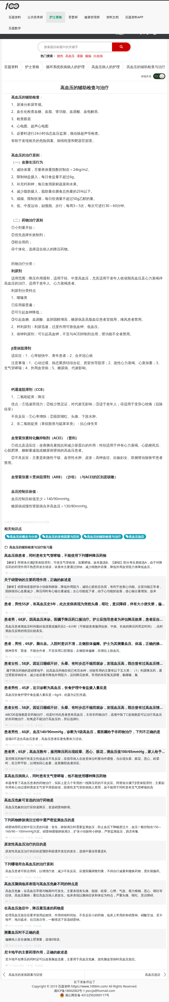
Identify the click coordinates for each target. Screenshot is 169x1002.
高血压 (70, 56)
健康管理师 (92, 17)
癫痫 (88, 56)
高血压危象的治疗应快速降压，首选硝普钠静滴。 (39, 807)
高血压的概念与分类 (22, 537)
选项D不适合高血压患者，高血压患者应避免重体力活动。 (44, 739)
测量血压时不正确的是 (21, 932)
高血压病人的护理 (106, 66)
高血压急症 (135, 537)
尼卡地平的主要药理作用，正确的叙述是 (36, 952)
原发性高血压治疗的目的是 (25, 844)
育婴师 (73, 17)
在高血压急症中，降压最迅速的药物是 (34, 908)
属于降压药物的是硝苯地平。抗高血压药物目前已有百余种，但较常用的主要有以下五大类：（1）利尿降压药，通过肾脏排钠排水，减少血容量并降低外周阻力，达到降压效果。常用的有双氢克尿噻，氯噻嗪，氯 (83, 672)
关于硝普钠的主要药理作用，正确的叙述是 (37, 579)
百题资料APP (134, 17)
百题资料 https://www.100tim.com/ (83, 986)
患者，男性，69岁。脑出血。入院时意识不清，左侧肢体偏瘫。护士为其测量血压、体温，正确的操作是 (85, 643)
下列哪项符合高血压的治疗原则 (28, 864)
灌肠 (80, 56)
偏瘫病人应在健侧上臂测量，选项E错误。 (33, 939)
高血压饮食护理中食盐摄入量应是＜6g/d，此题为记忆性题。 (47, 695)
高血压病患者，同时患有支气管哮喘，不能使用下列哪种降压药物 (55, 555)
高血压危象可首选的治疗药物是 (28, 800)
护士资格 (56, 17)
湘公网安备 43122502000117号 (84, 995)
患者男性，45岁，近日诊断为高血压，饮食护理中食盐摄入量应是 (55, 687)
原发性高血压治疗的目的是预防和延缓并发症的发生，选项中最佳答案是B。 (57, 851)
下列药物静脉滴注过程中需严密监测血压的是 (39, 820)
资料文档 (112, 17)
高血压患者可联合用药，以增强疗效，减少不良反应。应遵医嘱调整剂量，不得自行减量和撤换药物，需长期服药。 (83, 871)
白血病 (98, 56)
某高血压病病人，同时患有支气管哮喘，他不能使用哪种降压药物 (55, 775)
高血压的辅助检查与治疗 (102, 537)
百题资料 (15, 17)
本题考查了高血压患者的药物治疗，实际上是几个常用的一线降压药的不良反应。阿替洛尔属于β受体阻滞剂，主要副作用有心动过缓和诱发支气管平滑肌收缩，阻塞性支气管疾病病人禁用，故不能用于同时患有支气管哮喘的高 (84, 785)
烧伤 (60, 56)
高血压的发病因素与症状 (60, 537)
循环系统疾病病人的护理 (65, 66)
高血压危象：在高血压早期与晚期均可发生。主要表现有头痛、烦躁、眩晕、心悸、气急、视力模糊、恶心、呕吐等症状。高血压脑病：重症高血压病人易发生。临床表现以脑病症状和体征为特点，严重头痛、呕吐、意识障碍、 (83, 893)
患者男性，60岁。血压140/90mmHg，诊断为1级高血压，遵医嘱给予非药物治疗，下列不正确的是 (82, 731)
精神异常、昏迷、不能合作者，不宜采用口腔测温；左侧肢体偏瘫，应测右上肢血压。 (63, 650)
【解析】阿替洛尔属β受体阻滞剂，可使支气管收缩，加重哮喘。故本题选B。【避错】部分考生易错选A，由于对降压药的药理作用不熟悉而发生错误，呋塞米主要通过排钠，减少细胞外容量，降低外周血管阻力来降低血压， (83, 564)
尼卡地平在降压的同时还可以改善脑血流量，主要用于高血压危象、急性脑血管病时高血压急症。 (71, 959)
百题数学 (15, 28)
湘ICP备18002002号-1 (69, 991)
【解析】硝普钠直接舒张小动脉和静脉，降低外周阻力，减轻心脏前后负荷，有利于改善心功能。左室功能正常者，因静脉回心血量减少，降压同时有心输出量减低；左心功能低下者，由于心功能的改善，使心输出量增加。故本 (83, 589)
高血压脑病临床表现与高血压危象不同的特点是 (41, 883)
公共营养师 (35, 17)
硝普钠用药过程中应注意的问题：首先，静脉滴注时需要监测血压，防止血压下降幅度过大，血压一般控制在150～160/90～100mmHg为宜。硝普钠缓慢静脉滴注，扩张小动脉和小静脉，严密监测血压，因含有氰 (83, 829)
